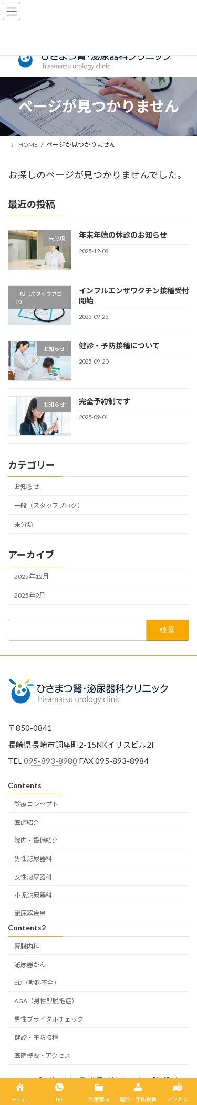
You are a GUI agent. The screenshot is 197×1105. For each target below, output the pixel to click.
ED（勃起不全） (37, 982)
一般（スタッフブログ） (49, 505)
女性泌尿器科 (33, 877)
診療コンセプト (36, 804)
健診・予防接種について (119, 345)
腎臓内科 (26, 946)
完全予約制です (104, 400)
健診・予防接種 (36, 1038)
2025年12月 (31, 576)
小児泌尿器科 (33, 895)
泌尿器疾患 (30, 913)
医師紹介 (26, 822)
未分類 (23, 524)
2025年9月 (29, 595)
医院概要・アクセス (42, 1055)
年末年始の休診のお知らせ (123, 234)
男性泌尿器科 (33, 859)
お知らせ (26, 486)
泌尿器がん (30, 964)
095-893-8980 (50, 761)
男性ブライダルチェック (49, 1019)
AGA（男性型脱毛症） (46, 1001)
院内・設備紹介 (36, 840)
